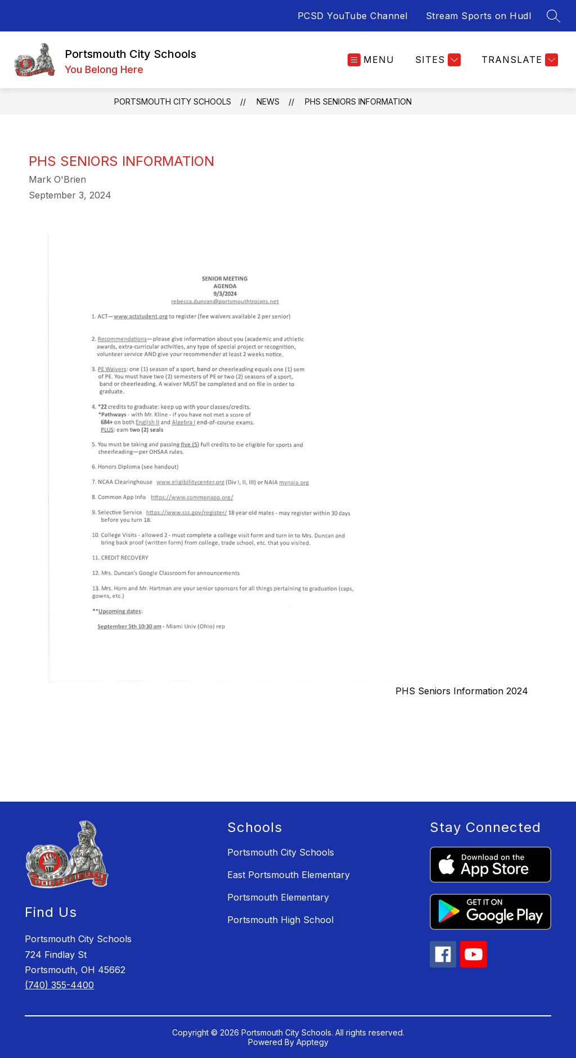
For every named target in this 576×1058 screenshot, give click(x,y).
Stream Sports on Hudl (479, 15)
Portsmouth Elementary (278, 897)
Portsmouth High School (280, 919)
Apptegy (312, 1042)
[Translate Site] (518, 60)
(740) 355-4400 (59, 985)
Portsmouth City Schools (172, 101)
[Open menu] (371, 60)
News (268, 101)
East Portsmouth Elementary (288, 874)
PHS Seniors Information (358, 101)
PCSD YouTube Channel (353, 15)
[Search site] (553, 15)
